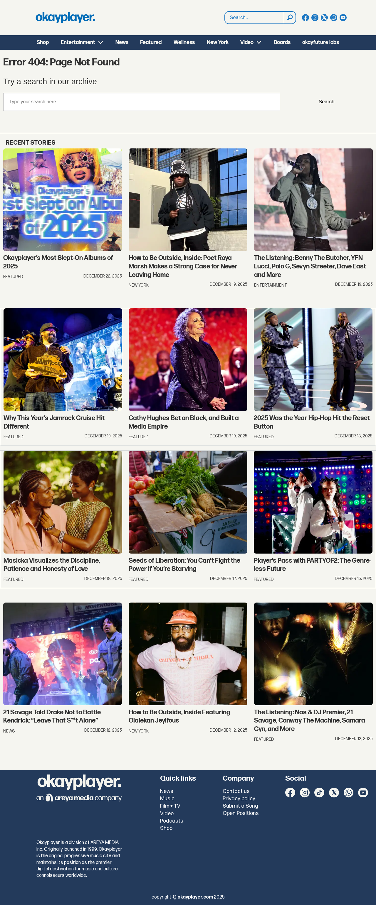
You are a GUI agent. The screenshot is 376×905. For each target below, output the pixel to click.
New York (218, 42)
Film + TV (170, 806)
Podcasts (171, 821)
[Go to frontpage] (65, 17)
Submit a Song (240, 806)
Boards (282, 42)
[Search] (290, 17)
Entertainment (78, 42)
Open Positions (241, 813)
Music (167, 799)
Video (247, 42)
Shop (43, 42)
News (121, 42)
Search (327, 101)
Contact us (236, 791)
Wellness (184, 42)
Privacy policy (239, 799)
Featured (151, 42)
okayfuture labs (320, 42)
